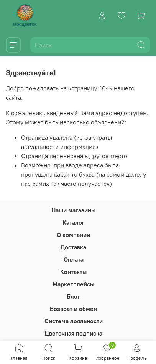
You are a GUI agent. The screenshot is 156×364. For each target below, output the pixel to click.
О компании (73, 235)
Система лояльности (73, 321)
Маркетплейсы (73, 284)
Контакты (73, 272)
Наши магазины (73, 210)
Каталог (73, 222)
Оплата (74, 259)
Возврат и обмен (73, 308)
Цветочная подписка (73, 333)
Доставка (73, 247)
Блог (73, 296)
